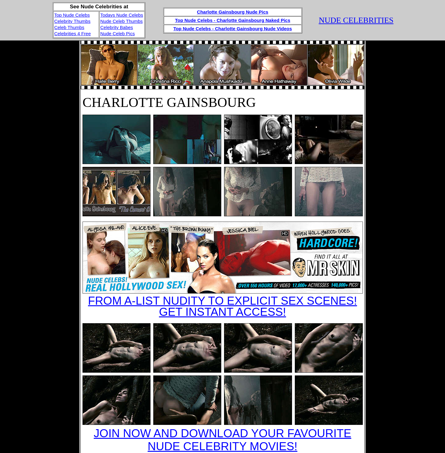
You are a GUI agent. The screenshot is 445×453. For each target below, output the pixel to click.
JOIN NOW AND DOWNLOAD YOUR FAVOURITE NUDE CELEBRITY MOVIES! (222, 440)
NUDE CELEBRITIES (356, 20)
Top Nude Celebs (72, 15)
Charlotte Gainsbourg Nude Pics (232, 12)
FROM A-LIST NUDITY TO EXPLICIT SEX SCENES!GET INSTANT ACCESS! (222, 306)
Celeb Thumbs (69, 27)
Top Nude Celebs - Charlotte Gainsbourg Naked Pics (232, 20)
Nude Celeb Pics (117, 33)
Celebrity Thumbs (72, 21)
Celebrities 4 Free (72, 33)
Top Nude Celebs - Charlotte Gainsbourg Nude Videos (232, 28)
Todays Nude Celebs (121, 15)
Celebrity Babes (116, 27)
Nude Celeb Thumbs (121, 21)
